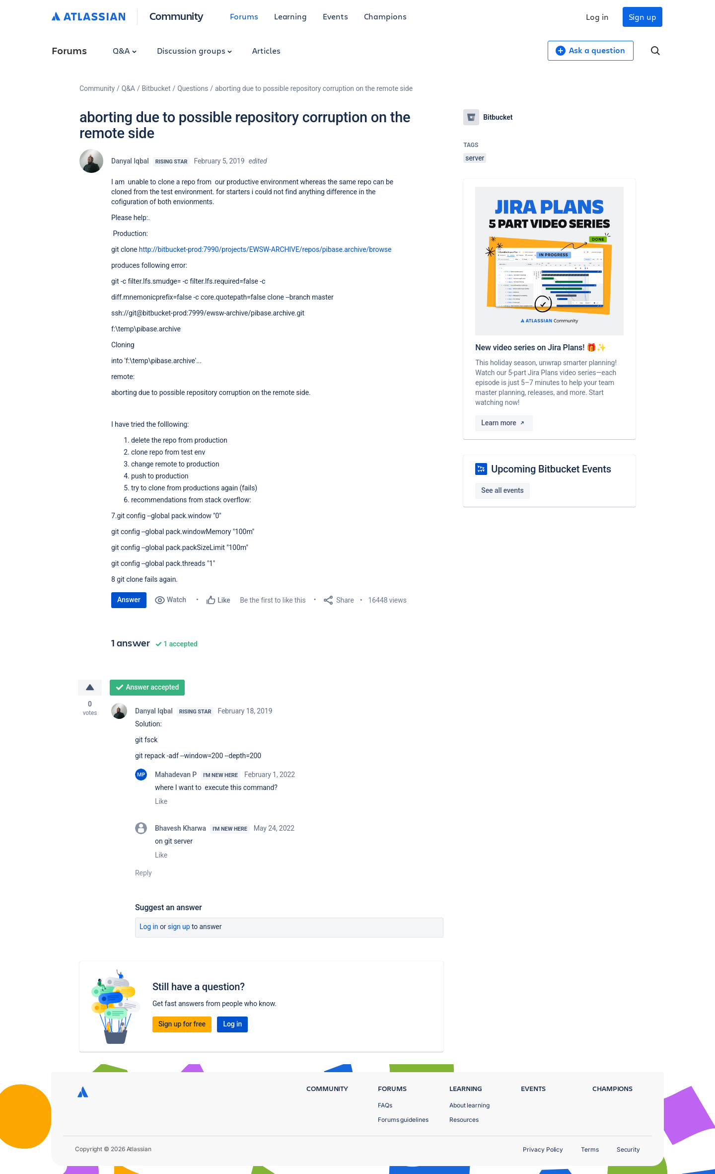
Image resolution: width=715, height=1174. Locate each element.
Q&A (125, 50)
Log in (597, 16)
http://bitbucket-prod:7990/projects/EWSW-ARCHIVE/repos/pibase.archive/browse (265, 249)
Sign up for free (182, 1024)
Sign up (642, 16)
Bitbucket (156, 88)
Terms (590, 1149)
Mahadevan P (176, 775)
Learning (290, 16)
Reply (143, 873)
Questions (192, 88)
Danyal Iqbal (130, 161)
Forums (244, 16)
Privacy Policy (543, 1149)
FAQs (385, 1105)
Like (161, 802)
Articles (266, 50)
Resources (464, 1119)
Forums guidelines (403, 1119)
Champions (385, 16)
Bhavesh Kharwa (180, 829)
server (474, 158)
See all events (502, 490)
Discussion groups (194, 50)
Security (628, 1149)
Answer (129, 600)
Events (335, 16)
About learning (469, 1105)
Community (176, 15)
